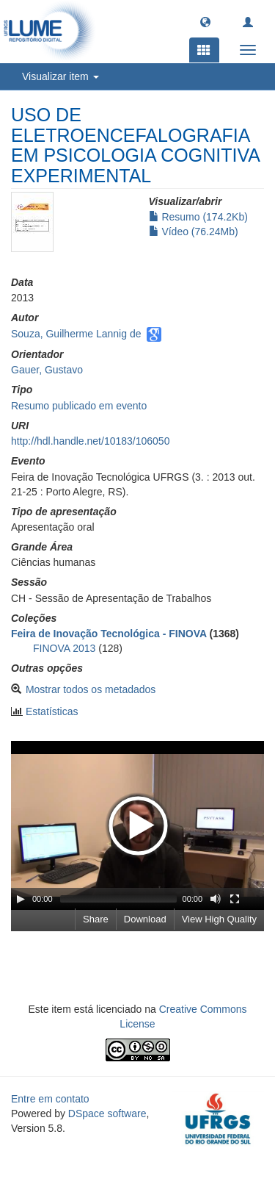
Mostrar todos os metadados (90, 689)
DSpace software (107, 1113)
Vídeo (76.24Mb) (193, 231)
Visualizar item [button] (60, 76)
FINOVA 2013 (64, 648)
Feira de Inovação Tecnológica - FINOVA (109, 633)
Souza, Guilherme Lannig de (76, 334)
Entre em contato (50, 1099)
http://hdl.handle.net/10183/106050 (90, 441)
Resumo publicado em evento (79, 406)
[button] (205, 21)
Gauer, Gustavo (47, 370)
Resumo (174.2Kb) (198, 217)
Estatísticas (52, 711)
